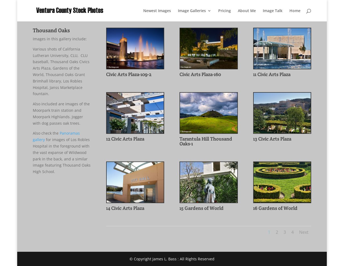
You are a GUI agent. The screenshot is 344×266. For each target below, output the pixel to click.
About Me (247, 11)
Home (294, 11)
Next (304, 232)
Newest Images (157, 11)
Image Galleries (192, 11)
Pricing (224, 11)
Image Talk (272, 11)
